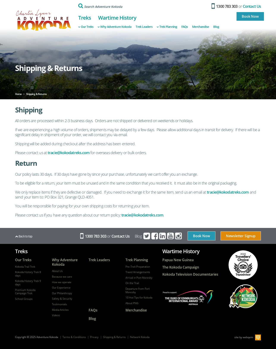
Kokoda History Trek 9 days (28, 282)
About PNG (131, 303)
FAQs (184, 27)
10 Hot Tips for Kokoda (138, 297)
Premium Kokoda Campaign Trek (25, 291)
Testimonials (59, 304)
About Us (57, 271)
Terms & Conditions (74, 337)
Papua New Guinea (178, 260)
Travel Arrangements (137, 272)
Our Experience (61, 287)
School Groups (24, 299)
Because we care (62, 276)
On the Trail (132, 283)
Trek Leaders (144, 27)
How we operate (61, 282)
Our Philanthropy (62, 293)
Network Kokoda (139, 337)
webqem (248, 337)
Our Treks (86, 27)
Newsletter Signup (241, 236)
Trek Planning (167, 27)
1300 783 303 (225, 6)
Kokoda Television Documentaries (190, 274)
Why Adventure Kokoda (114, 27)
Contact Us (252, 6)
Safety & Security (62, 298)
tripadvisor (243, 265)
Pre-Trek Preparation (137, 266)
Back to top (23, 236)
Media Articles (60, 310)
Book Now (250, 16)
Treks (84, 17)
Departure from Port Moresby (137, 290)
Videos (56, 315)
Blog (216, 27)
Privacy (94, 337)
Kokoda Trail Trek (25, 266)
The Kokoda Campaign (180, 267)
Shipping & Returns (114, 337)
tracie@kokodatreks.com (68, 152)
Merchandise (200, 27)
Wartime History (117, 17)
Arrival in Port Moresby (138, 278)
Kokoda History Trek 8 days (28, 273)
